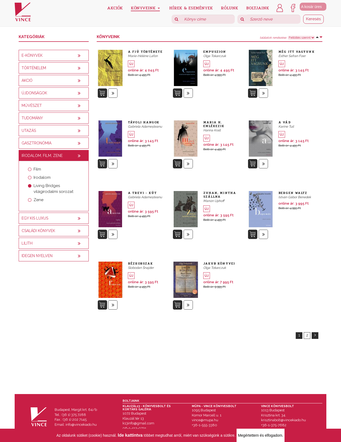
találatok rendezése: (273, 37)
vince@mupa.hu (205, 420)
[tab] (53, 55)
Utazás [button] (29, 130)
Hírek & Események (191, 8)
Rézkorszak (140, 263)
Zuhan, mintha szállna (219, 194)
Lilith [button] (27, 243)
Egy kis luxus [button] (35, 218)
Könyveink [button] (145, 8)
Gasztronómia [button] (36, 143)
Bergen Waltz (292, 192)
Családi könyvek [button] (38, 231)
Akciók (115, 8)
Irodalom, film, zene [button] (42, 155)
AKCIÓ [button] (27, 80)
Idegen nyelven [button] (37, 256)
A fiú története (145, 51)
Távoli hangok (143, 122)
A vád (284, 122)
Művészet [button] (32, 105)
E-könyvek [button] (32, 55)
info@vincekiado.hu (81, 425)
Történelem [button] (34, 68)
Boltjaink (257, 8)
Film (37, 169)
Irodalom (42, 177)
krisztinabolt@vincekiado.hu (283, 420)
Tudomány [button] (32, 118)
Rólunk (229, 8)
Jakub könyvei (219, 263)
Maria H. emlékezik (214, 124)
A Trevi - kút (142, 192)
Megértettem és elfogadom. (260, 435)
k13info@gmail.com (138, 423)
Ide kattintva (130, 435)
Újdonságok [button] (34, 93)
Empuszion (214, 51)
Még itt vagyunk (296, 51)
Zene (38, 199)
